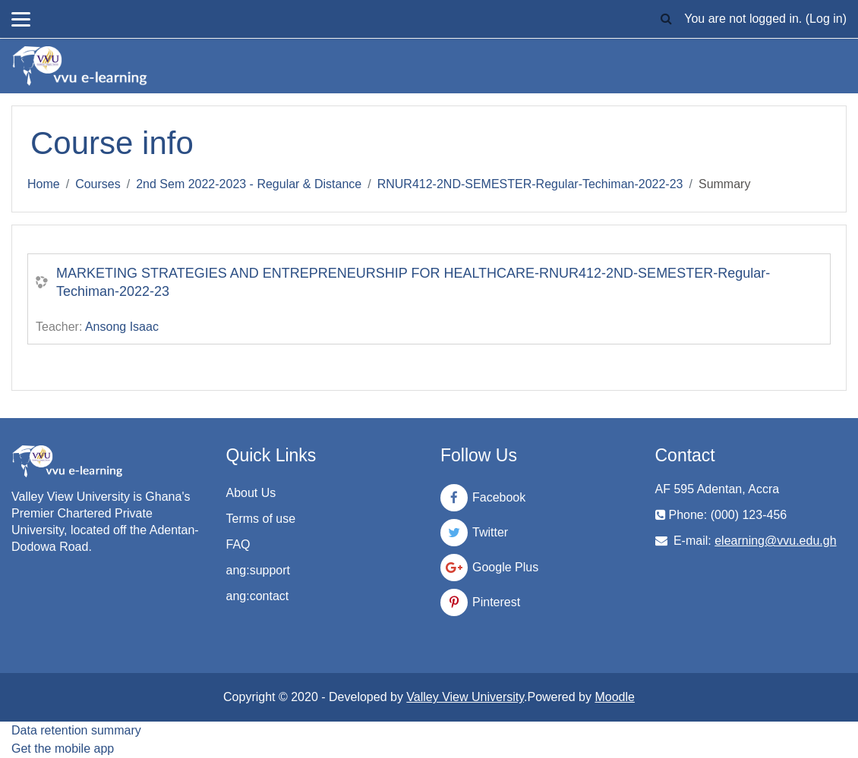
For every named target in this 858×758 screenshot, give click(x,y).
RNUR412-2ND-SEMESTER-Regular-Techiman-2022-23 (530, 184)
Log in (826, 18)
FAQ (238, 544)
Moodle (614, 696)
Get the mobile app (62, 748)
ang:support (258, 570)
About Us (251, 492)
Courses (98, 184)
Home (43, 184)
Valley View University (465, 696)
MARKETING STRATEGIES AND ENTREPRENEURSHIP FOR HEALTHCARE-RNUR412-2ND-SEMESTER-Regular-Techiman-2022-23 (413, 282)
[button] (666, 19)
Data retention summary (76, 730)
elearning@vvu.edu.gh (775, 540)
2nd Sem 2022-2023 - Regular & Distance (248, 184)
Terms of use (261, 518)
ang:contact (257, 596)
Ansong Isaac (122, 326)
